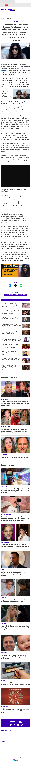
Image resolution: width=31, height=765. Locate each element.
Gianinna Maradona (9, 294)
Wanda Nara (2, 13)
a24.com (24, 5)
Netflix (8, 13)
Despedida (18, 13)
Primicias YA (3, 18)
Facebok (9, 286)
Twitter (15, 286)
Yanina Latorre (25, 13)
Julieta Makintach (6, 196)
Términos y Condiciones (16, 754)
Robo (13, 13)
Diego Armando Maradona (20, 294)
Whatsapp (21, 286)
